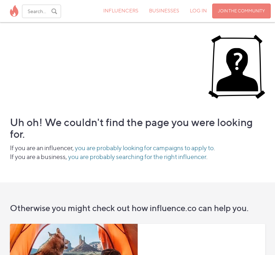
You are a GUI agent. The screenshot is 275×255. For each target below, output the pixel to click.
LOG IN (198, 10)
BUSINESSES (164, 10)
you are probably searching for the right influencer (137, 156)
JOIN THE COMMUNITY (241, 10)
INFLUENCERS (120, 10)
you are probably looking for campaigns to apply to (144, 148)
